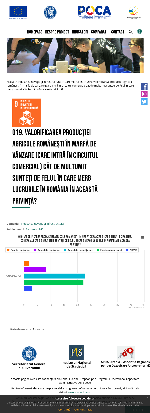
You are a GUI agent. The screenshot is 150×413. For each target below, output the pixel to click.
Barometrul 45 (74, 82)
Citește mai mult (83, 409)
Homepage (34, 32)
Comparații (99, 32)
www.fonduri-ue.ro (79, 392)
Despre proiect (57, 32)
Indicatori (80, 32)
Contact (118, 32)
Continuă (64, 409)
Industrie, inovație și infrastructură (39, 82)
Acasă (10, 82)
